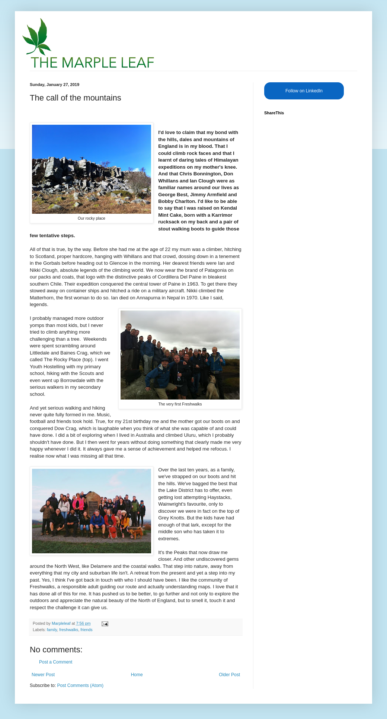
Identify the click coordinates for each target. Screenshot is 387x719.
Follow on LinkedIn (304, 90)
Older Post (229, 674)
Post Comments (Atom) (80, 685)
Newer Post (43, 674)
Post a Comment (55, 662)
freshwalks (68, 629)
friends (86, 629)
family (52, 629)
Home (137, 674)
